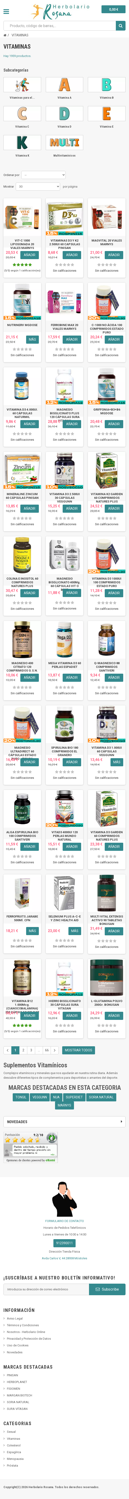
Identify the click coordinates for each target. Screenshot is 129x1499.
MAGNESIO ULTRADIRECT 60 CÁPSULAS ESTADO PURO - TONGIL (22, 753)
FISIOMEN (13, 1388)
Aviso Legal (15, 1318)
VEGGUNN (40, 1097)
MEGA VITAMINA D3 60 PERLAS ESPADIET (64, 665)
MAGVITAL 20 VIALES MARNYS (107, 242)
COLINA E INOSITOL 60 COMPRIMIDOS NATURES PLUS (22, 582)
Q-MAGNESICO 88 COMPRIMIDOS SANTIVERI (107, 666)
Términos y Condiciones (23, 1325)
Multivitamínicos (64, 155)
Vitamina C (22, 126)
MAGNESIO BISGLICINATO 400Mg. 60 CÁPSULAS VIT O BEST (64, 584)
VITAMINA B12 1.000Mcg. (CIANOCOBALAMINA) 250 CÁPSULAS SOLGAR (22, 1006)
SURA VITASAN (17, 1409)
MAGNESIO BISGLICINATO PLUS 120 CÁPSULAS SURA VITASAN (65, 415)
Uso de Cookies (17, 1345)
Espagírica (14, 1452)
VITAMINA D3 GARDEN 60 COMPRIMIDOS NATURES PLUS (107, 835)
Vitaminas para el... (22, 97)
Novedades (14, 1352)
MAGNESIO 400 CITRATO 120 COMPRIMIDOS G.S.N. (22, 666)
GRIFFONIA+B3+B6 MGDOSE (106, 411)
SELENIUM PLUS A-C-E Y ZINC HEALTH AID (64, 918)
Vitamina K (22, 155)
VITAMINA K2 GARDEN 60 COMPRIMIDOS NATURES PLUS (107, 497)
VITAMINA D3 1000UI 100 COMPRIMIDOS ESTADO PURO (106, 582)
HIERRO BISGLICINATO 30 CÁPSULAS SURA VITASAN (65, 1004)
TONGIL (20, 1097)
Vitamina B (107, 97)
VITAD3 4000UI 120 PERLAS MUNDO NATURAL (65, 835)
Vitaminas (13, 1438)
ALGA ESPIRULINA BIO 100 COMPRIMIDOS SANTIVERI (22, 835)
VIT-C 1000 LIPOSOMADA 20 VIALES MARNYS (22, 244)
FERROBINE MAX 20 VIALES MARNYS (64, 326)
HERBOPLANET (17, 1382)
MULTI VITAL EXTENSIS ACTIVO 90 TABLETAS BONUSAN (106, 920)
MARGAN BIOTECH (19, 1395)
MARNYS (64, 1105)
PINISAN (12, 1375)
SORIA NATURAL (101, 1097)
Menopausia (15, 1459)
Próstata (12, 1465)
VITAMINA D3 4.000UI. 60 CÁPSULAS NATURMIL (22, 413)
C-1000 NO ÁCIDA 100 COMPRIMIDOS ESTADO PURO (106, 328)
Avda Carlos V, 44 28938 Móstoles (64, 1258)
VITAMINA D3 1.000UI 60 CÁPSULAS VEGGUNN (107, 751)
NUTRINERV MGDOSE (22, 325)
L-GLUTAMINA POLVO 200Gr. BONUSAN (106, 1002)
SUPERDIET (74, 1097)
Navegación (6, 11)
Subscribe (107, 1289)
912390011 (64, 1243)
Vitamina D (64, 126)
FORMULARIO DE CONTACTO (64, 1221)
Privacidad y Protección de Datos (29, 1338)
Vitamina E (107, 126)
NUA (56, 1097)
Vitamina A (64, 97)
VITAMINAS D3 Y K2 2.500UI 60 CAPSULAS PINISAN (64, 244)
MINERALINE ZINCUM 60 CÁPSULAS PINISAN (22, 496)
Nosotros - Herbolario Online (26, 1332)
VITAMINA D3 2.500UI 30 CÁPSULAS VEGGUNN (64, 497)
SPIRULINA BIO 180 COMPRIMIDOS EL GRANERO (64, 751)
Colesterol (14, 1445)
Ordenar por (11, 175)
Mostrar (8, 186)
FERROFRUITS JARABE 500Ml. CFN (22, 918)
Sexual (11, 1431)
